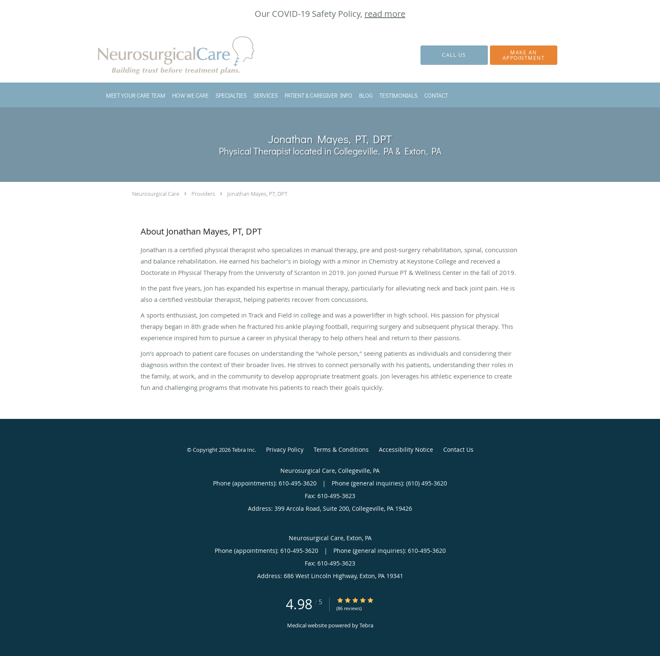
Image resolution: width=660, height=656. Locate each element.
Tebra (366, 625)
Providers (203, 193)
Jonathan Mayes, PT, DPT (257, 193)
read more (385, 13)
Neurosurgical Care (155, 193)
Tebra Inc (243, 449)
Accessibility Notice (406, 449)
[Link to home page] (165, 55)
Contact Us (458, 449)
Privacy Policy (284, 449)
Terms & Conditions (341, 449)
